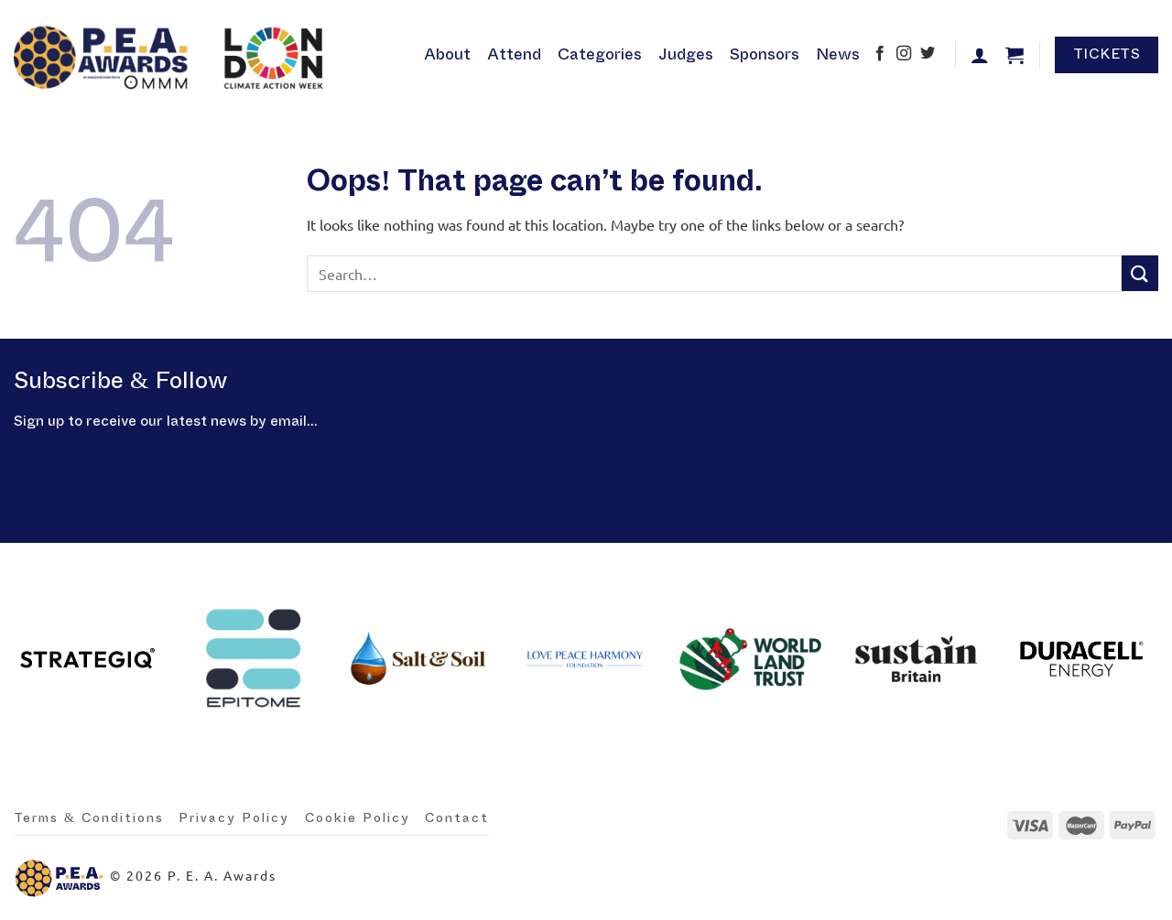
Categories (600, 54)
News (838, 54)
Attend (514, 54)
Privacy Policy (234, 818)
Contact (457, 818)
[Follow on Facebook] (880, 55)
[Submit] (1140, 273)
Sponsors (764, 54)
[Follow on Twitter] (927, 55)
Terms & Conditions (89, 818)
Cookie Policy (357, 818)
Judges (685, 54)
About (447, 54)
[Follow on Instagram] (903, 55)
